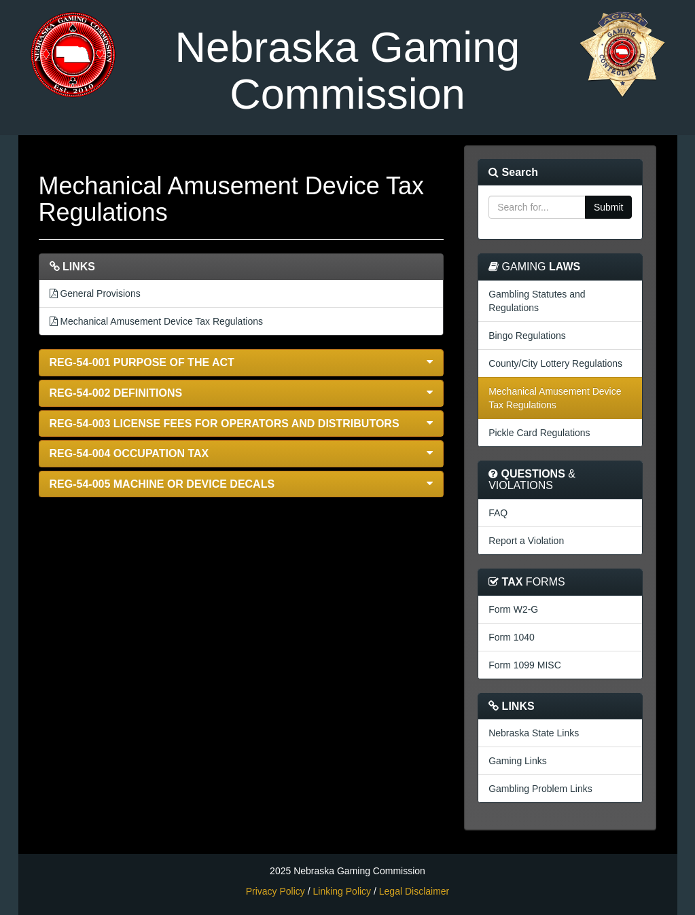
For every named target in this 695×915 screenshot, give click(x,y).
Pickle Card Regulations (539, 432)
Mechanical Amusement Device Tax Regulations (156, 321)
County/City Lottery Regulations (555, 363)
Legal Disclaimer (414, 891)
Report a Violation (526, 540)
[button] (241, 363)
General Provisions (95, 293)
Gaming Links (517, 760)
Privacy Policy (275, 891)
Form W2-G (513, 609)
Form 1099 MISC (524, 665)
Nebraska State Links (533, 733)
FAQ (497, 512)
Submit (609, 207)
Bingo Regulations (527, 335)
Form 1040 (511, 637)
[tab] (241, 363)
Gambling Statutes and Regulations (536, 301)
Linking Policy (342, 891)
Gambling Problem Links (540, 788)
